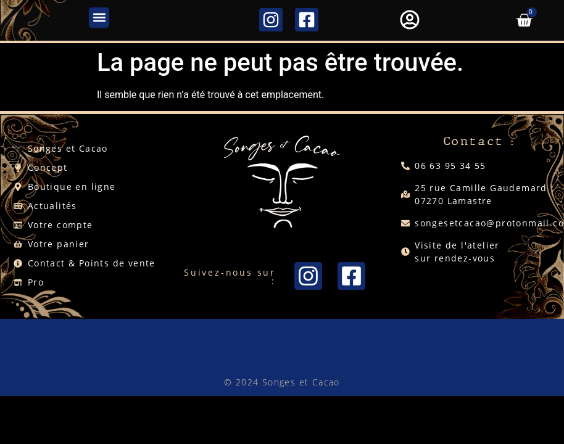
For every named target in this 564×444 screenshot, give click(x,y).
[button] (99, 17)
